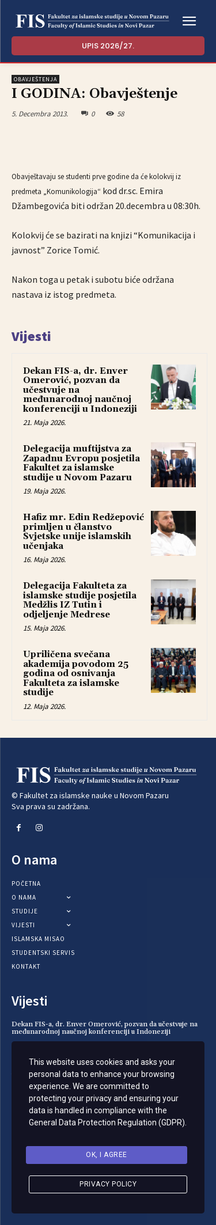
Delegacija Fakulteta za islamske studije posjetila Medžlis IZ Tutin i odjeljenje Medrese (80, 600)
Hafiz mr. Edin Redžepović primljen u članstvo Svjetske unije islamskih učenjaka (83, 532)
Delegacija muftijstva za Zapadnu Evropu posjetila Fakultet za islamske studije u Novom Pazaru (81, 463)
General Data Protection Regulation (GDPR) (107, 1122)
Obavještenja (35, 79)
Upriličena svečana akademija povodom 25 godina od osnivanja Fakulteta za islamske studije (75, 673)
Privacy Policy (108, 1184)
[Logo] (92, 21)
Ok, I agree (106, 1155)
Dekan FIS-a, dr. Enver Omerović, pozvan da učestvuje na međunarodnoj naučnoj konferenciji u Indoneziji (105, 1028)
